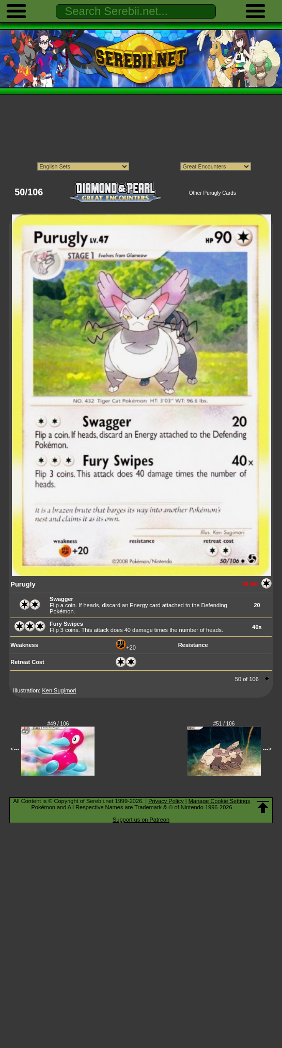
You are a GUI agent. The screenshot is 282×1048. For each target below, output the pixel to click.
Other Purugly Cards (212, 193)
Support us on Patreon (141, 819)
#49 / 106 (58, 724)
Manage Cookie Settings (219, 801)
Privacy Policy (165, 801)
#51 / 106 (224, 724)
